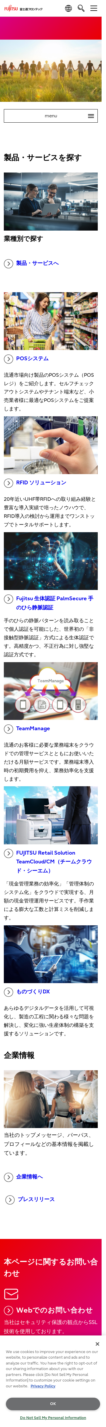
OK (53, 1403)
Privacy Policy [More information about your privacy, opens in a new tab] (43, 1386)
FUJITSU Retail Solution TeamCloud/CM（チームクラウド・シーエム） (48, 861)
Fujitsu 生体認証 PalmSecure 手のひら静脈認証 (48, 602)
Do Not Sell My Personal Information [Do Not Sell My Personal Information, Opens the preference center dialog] (53, 1418)
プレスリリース (30, 1200)
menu (71, 115)
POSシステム (26, 359)
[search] (81, 8)
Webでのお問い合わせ (48, 1310)
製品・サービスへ (31, 263)
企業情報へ (23, 1177)
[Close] (97, 1344)
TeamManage (27, 729)
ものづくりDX (27, 992)
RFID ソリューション (35, 483)
